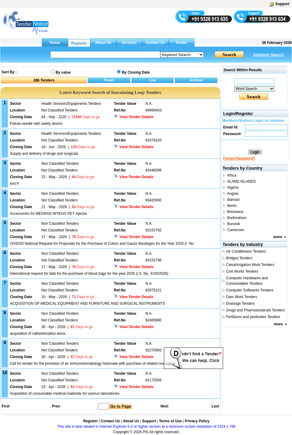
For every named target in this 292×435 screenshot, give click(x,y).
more (277, 237)
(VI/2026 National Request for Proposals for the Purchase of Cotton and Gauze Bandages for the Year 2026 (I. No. (102, 243)
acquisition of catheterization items (37, 333)
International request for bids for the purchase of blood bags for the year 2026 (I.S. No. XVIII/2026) (89, 273)
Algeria (232, 187)
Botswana (235, 212)
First (5, 406)
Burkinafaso (236, 218)
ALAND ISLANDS (241, 181)
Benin (232, 206)
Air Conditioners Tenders (246, 251)
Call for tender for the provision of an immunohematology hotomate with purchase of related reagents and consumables (106, 363)
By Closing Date (136, 72)
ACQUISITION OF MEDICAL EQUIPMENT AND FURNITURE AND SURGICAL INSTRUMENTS (87, 303)
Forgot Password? (239, 158)
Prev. (56, 406)
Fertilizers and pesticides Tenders (253, 317)
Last (215, 406)
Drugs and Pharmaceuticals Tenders (255, 310)
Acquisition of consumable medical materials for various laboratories (65, 393)
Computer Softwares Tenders (249, 290)
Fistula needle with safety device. (36, 123)
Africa (231, 175)
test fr (14, 183)
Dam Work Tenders (241, 297)
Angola (232, 193)
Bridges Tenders (239, 258)
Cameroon (235, 230)
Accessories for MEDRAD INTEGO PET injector (48, 213)
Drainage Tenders (240, 303)
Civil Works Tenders (242, 271)
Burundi (233, 224)
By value (63, 72)
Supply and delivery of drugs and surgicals (44, 153)
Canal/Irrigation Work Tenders (250, 265)
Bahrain (233, 200)
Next (164, 406)
